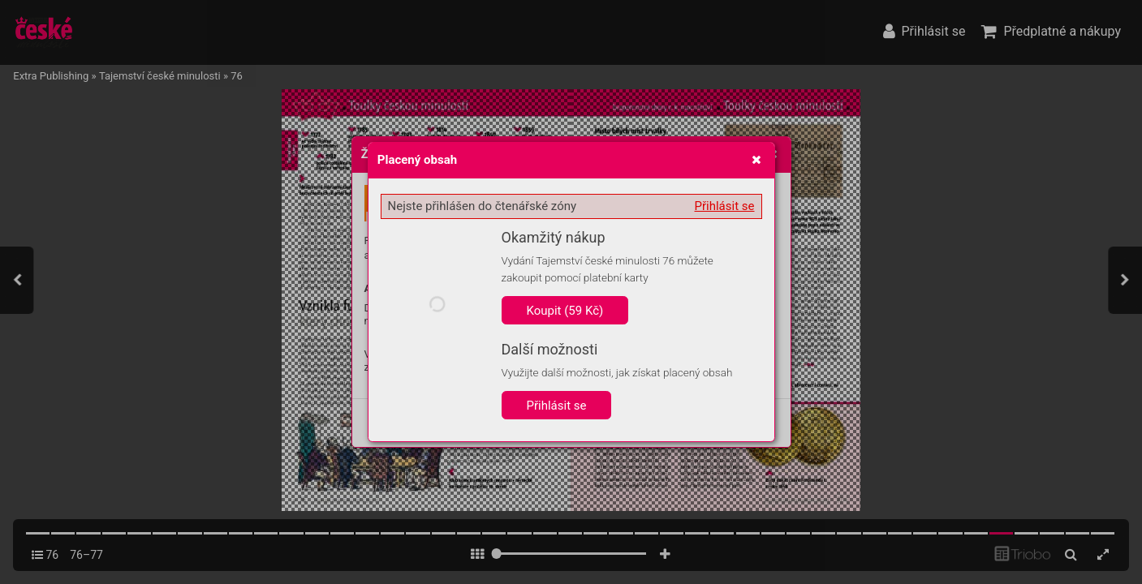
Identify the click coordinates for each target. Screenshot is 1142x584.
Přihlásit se (725, 206)
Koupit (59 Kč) (565, 310)
